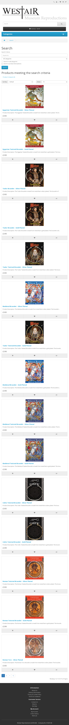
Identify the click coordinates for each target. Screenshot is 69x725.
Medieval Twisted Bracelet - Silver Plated (18, 424)
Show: (39, 82)
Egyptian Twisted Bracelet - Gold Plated (18, 149)
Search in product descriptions (11, 64)
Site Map (34, 706)
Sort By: (5, 82)
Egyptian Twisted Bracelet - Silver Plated (18, 110)
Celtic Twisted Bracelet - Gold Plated (17, 542)
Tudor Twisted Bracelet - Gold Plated (17, 346)
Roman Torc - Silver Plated (13, 660)
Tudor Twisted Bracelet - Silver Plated (17, 267)
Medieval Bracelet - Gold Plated (15, 385)
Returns (34, 704)
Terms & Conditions (34, 696)
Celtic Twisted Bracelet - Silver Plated (17, 503)
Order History (34, 714)
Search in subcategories (9, 61)
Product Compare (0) (9, 77)
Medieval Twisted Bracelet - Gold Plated (18, 463)
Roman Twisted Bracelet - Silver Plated (18, 581)
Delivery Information (34, 692)
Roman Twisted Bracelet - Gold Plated (17, 620)
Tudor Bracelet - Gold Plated (14, 228)
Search (11, 40)
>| (13, 675)
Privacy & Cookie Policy (34, 694)
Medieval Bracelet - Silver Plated (15, 306)
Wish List (34, 716)
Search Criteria (6, 52)
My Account (34, 712)
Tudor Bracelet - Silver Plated (14, 189)
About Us (34, 690)
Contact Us (34, 702)
